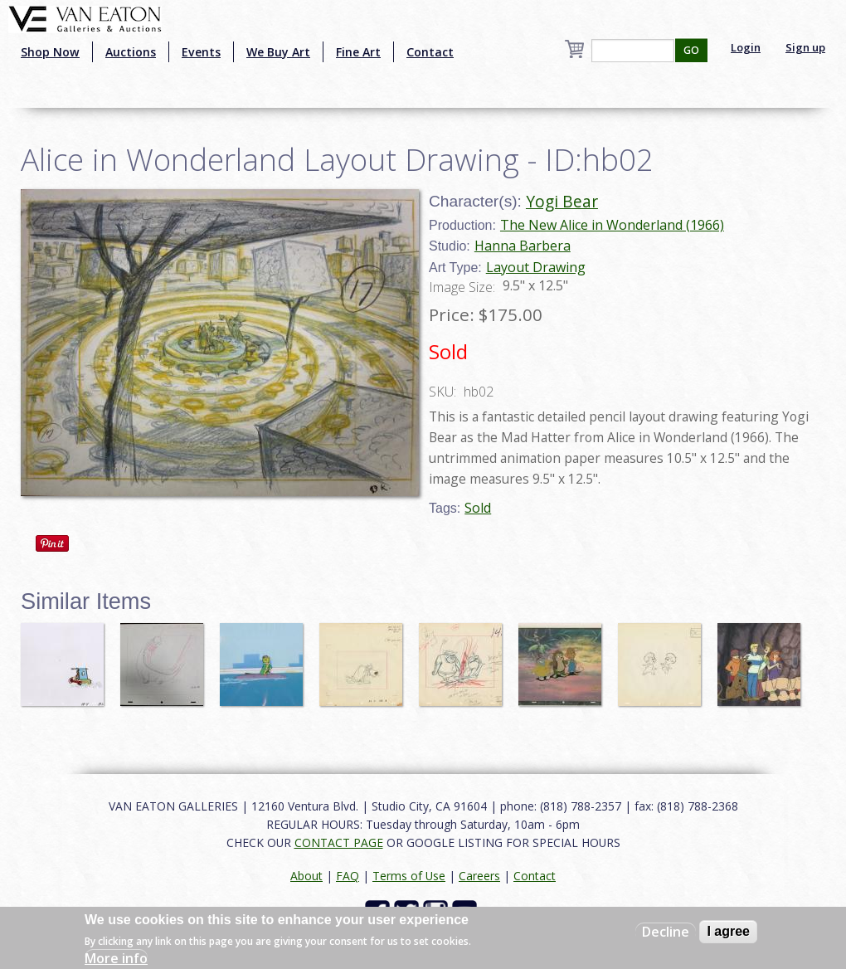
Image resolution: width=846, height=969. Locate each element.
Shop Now (50, 52)
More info (116, 958)
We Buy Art (278, 52)
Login (746, 47)
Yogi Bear (562, 201)
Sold (477, 508)
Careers (479, 876)
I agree (728, 931)
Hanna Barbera (522, 245)
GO (691, 50)
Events (201, 52)
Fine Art (358, 52)
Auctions (130, 52)
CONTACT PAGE (338, 842)
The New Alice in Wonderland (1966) (612, 225)
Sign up (805, 47)
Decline (665, 932)
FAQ (347, 876)
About (306, 876)
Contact (430, 52)
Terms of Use (408, 876)
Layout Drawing (536, 267)
